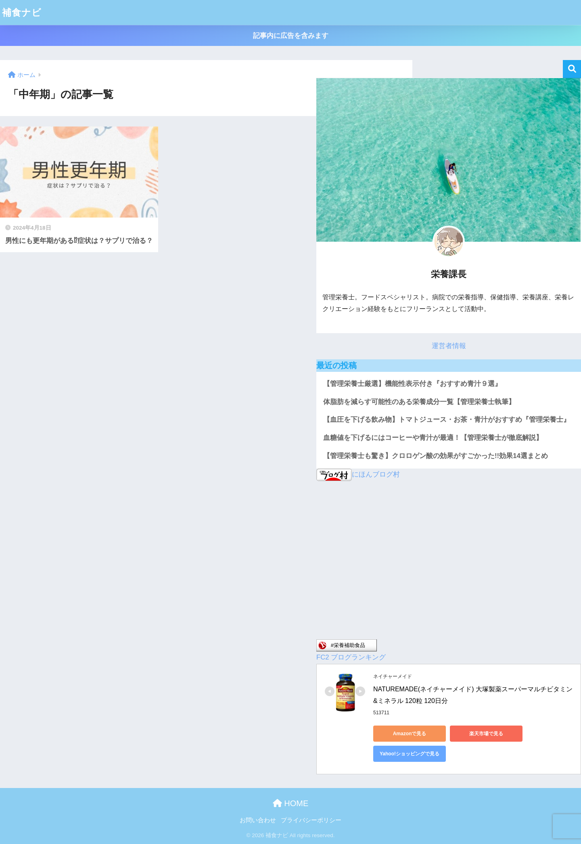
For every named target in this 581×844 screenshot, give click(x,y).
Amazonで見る (409, 733)
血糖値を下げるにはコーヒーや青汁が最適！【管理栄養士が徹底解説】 (433, 438)
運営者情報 (449, 346)
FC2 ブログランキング (351, 657)
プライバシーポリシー (311, 820)
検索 (572, 69)
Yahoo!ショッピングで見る (409, 754)
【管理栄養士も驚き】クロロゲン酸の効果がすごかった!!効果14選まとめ (435, 456)
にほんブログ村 (358, 474)
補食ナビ (22, 12)
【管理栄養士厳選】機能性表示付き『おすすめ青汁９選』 (412, 384)
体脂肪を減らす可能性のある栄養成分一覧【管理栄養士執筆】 (419, 402)
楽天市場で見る (486, 733)
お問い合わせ (258, 820)
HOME (291, 803)
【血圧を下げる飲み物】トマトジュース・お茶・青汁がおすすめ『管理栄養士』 (446, 419)
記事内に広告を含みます (290, 35)
